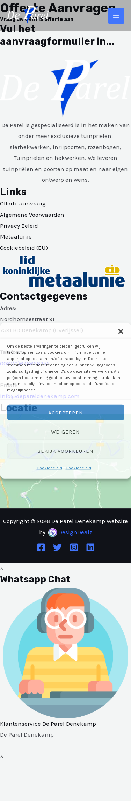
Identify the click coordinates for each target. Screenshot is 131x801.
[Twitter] (57, 547)
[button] (120, 331)
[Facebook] (41, 547)
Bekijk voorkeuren (65, 451)
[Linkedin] (90, 547)
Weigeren (65, 431)
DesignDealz (75, 532)
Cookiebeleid (49, 468)
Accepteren (65, 412)
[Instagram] (74, 547)
